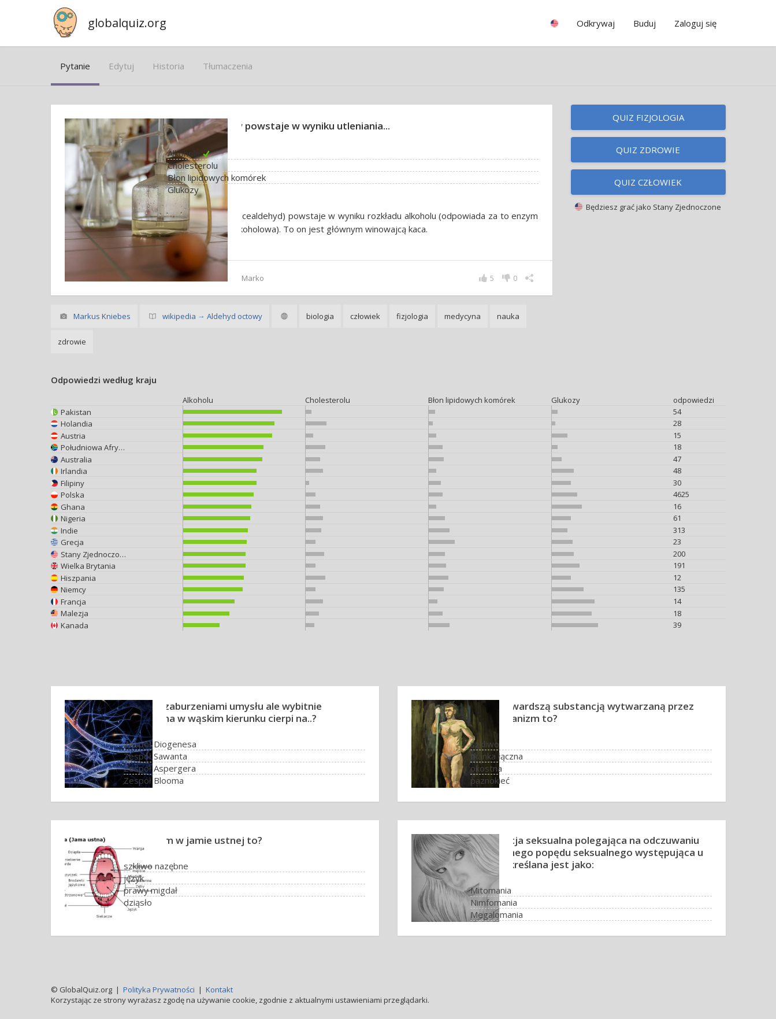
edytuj (121, 66)
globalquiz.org (127, 23)
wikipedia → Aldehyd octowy (212, 317)
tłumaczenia (228, 66)
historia (168, 66)
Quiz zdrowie (648, 149)
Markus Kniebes (102, 317)
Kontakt (219, 989)
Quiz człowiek (648, 182)
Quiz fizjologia (648, 117)
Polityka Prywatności (159, 989)
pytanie (75, 66)
